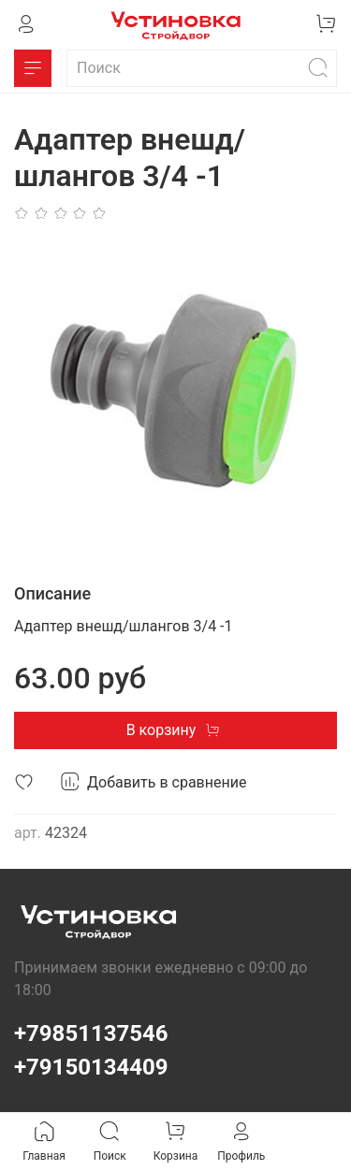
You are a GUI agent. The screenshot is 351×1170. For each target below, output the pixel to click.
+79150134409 (91, 1067)
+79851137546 (91, 1033)
